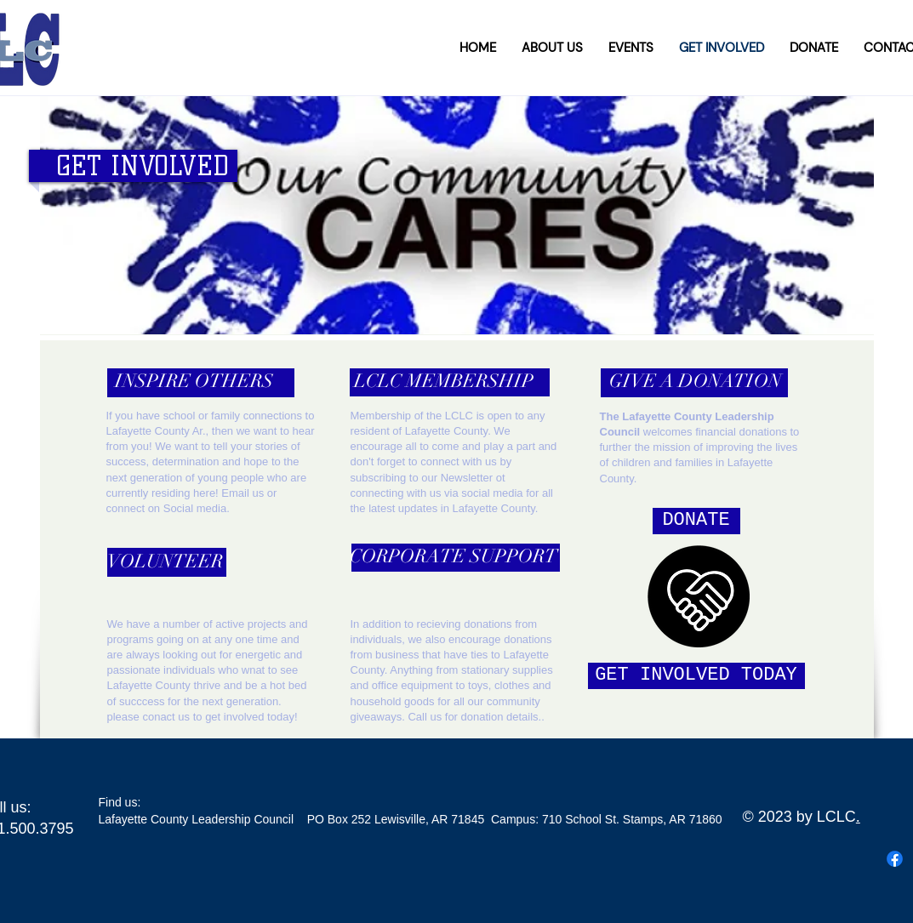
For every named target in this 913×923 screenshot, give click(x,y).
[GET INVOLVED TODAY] (696, 676)
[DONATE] (696, 521)
